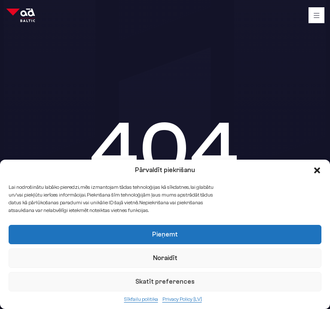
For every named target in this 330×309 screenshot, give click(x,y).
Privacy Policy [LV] (182, 299)
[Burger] (316, 15)
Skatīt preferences (165, 281)
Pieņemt (165, 234)
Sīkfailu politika (141, 299)
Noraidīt (165, 258)
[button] (317, 170)
